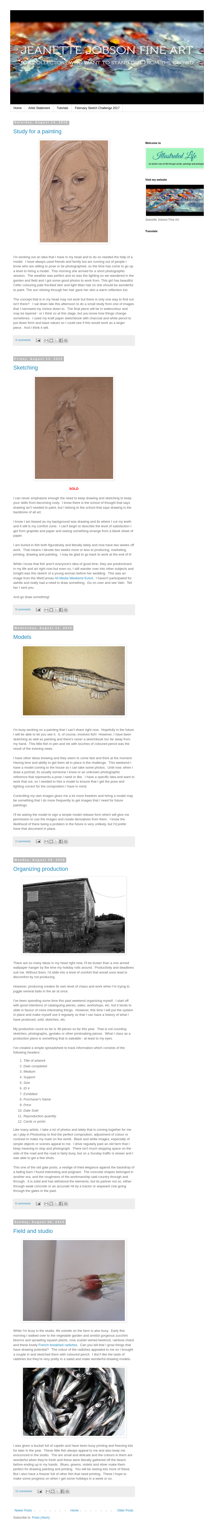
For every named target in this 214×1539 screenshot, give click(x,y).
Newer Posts (23, 1510)
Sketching (25, 367)
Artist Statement (39, 108)
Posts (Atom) (40, 1517)
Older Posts (125, 1510)
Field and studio (33, 1231)
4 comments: (23, 339)
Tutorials (62, 108)
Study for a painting (37, 131)
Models (22, 637)
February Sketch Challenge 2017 (97, 108)
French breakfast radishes (57, 1345)
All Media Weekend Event (74, 578)
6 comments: (23, 1203)
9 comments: (23, 609)
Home (18, 108)
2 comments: (23, 841)
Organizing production (40, 869)
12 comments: (24, 1491)
